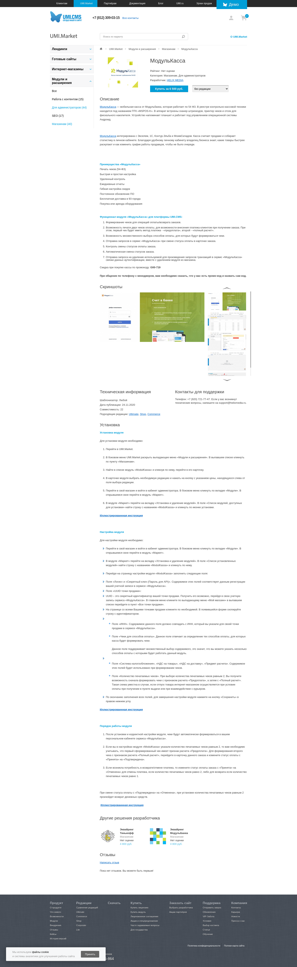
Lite (78, 930)
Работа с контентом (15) (68, 99)
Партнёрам (110, 3)
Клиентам (61, 3)
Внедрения (55, 925)
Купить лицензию (139, 907)
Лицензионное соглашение (144, 916)
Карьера (235, 912)
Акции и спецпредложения (144, 921)
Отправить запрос (212, 907)
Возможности (57, 916)
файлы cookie (40, 952)
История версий (58, 938)
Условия (207, 921)
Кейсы (53, 934)
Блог (160, 3)
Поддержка (212, 903)
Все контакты (130, 18)
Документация (137, 3)
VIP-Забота (208, 916)
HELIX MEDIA (175, 80)
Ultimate (133, 414)
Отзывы (54, 930)
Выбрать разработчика (181, 907)
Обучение (208, 934)
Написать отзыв (109, 862)
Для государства (139, 930)
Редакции (84, 903)
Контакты (236, 907)
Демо (234, 4)
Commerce (153, 414)
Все (54, 91)
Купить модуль (138, 912)
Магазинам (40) (62, 124)
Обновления (209, 912)
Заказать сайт (180, 903)
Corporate (81, 925)
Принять (90, 954)
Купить (136, 903)
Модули (54, 921)
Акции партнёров (178, 912)
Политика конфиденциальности (204, 945)
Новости (235, 916)
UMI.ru (180, 3)
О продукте (55, 907)
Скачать (114, 903)
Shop (143, 414)
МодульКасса (108, 106)
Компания (239, 903)
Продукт (56, 903)
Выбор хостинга (211, 925)
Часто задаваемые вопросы (145, 925)
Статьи (206, 930)
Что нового (55, 912)
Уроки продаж (204, 3)
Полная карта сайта (234, 945)
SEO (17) (58, 115)
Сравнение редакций (87, 907)
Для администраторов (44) (69, 107)
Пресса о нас (238, 921)
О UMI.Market (238, 36)
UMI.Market (86, 3)
